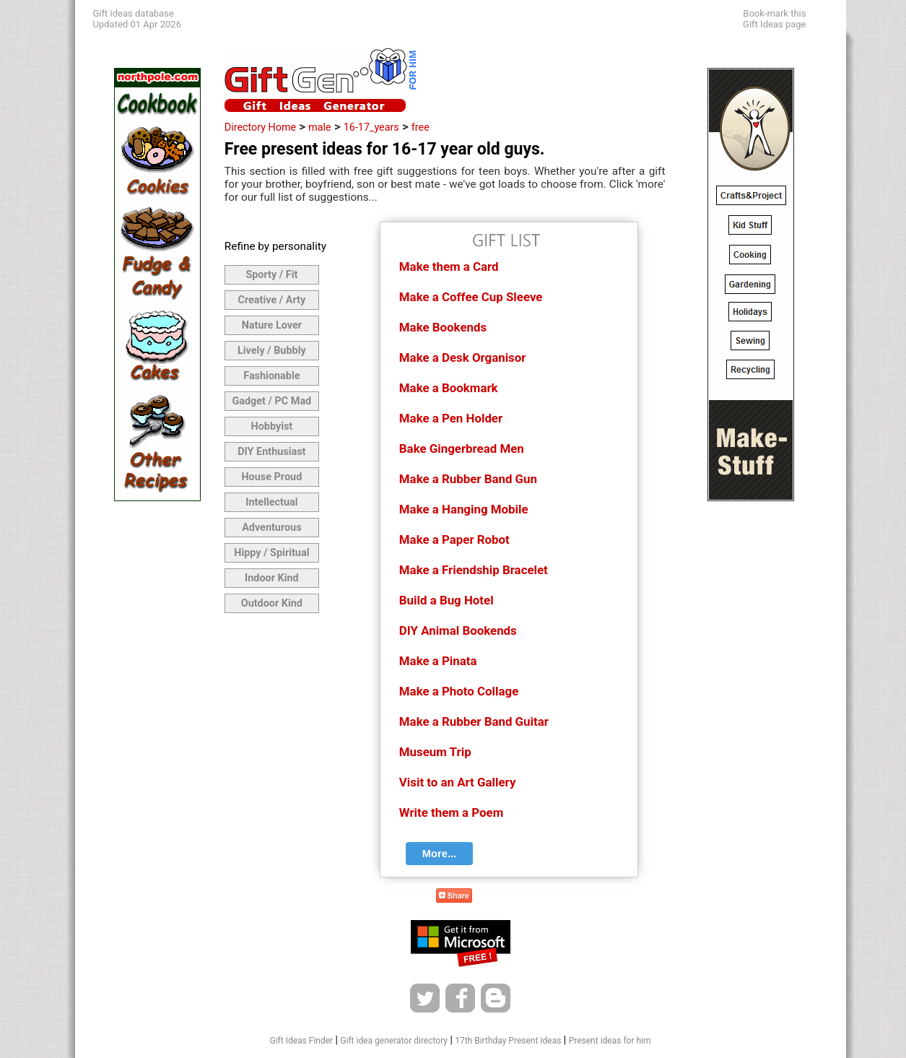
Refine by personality (275, 246)
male (319, 127)
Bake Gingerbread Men (461, 448)
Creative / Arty (272, 300)
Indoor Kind (272, 578)
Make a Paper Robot (454, 539)
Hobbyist (271, 426)
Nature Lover (272, 325)
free (420, 127)
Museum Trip (435, 752)
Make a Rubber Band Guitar (474, 721)
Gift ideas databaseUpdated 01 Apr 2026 (137, 19)
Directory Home (260, 127)
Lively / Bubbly (272, 350)
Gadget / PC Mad (271, 401)
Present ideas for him (610, 1041)
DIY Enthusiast (271, 452)
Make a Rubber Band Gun (468, 479)
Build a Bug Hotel (446, 600)
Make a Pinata (438, 661)
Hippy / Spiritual (271, 553)
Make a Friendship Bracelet (473, 570)
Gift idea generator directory (394, 1041)
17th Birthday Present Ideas (508, 1041)
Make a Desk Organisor (462, 357)
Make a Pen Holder (450, 418)
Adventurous (271, 527)
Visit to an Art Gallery (457, 782)
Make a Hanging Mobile (463, 509)
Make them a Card (449, 266)
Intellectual (271, 502)
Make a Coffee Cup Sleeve (471, 297)
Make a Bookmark (448, 388)
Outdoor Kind (271, 603)
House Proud (271, 477)
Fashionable (271, 376)
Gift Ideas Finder (302, 1041)
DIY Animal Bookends (458, 630)
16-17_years (371, 127)
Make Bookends (443, 327)
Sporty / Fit (271, 275)
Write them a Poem (451, 812)
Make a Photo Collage (458, 691)
